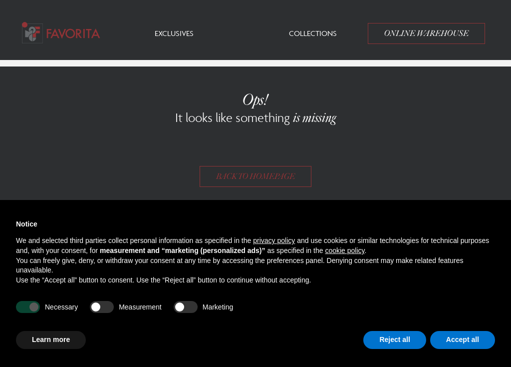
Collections (313, 33)
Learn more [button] (51, 340)
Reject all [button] (394, 340)
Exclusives (174, 33)
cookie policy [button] (344, 250)
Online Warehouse (426, 33)
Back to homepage (255, 177)
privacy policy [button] (274, 240)
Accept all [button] (462, 340)
